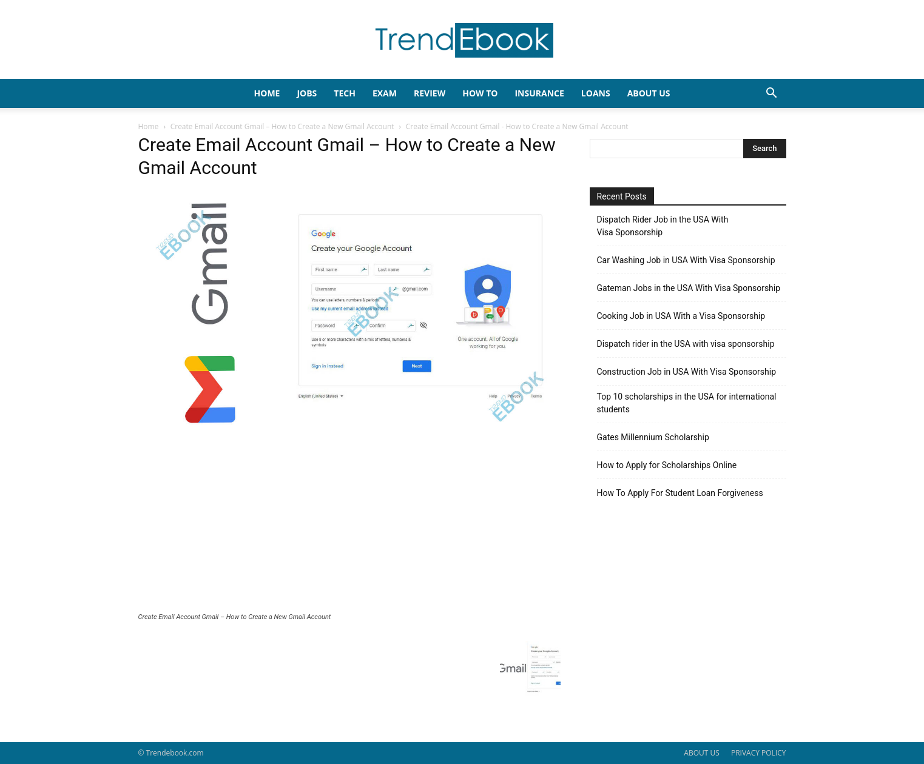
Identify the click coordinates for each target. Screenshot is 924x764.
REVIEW (429, 93)
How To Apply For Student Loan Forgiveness (680, 493)
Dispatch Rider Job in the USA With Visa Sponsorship (663, 226)
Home (148, 126)
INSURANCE (539, 93)
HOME (267, 93)
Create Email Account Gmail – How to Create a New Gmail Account (282, 126)
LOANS (595, 93)
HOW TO (479, 93)
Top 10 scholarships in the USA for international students (687, 403)
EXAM (385, 93)
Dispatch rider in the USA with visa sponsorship (686, 344)
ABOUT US (701, 753)
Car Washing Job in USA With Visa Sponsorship (686, 260)
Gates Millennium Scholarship (653, 437)
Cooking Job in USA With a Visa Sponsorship (681, 316)
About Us (648, 93)
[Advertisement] (349, 522)
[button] (771, 94)
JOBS (307, 93)
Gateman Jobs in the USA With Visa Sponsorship (689, 288)
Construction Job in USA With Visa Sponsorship (687, 372)
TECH (345, 93)
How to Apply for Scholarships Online (667, 465)
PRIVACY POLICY (758, 753)
